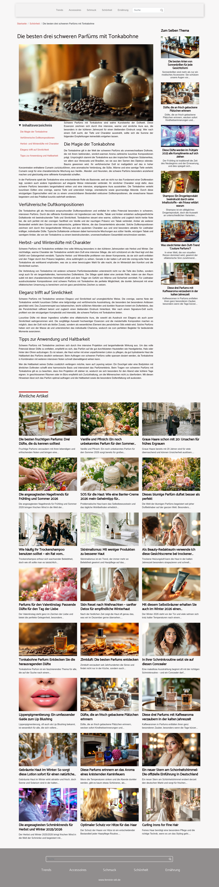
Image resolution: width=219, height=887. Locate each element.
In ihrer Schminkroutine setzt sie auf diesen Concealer (167, 662)
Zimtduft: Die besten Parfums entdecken (109, 660)
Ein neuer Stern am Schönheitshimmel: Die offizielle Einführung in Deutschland (170, 772)
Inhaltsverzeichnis (37, 125)
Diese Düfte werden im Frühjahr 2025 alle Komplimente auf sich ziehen (180, 153)
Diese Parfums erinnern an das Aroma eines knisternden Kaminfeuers (107, 772)
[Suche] (148, 10)
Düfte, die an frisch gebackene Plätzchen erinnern (180, 109)
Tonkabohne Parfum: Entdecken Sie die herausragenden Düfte (47, 662)
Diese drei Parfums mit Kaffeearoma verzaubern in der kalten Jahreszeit (180, 291)
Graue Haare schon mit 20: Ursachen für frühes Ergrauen (170, 442)
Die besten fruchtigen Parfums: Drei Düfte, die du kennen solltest (44, 442)
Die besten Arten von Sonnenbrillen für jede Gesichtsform (180, 64)
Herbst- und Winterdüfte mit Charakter (39, 143)
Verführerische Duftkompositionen (37, 137)
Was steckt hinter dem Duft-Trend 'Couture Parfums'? (180, 247)
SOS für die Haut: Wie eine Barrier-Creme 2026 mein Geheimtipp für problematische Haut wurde (109, 499)
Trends (59, 10)
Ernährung (123, 10)
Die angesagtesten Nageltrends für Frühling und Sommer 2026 (44, 497)
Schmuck (91, 10)
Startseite (22, 23)
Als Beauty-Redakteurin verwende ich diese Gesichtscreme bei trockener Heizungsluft (168, 554)
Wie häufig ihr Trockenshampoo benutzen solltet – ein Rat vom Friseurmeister (41, 554)
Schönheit (107, 10)
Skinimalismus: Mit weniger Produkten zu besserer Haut (107, 552)
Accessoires (75, 10)
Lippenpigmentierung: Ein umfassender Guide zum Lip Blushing (47, 717)
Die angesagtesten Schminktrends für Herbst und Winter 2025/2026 (46, 827)
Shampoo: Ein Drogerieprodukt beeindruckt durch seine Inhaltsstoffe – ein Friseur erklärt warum (180, 201)
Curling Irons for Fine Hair (160, 825)
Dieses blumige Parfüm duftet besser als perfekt (171, 497)
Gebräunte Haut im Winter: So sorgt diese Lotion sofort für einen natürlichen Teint (47, 774)
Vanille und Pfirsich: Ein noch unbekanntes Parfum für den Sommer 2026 (107, 444)
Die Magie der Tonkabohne (34, 131)
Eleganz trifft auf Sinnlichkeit (34, 149)
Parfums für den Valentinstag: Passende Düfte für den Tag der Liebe (47, 607)
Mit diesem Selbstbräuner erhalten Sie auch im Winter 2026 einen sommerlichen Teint (169, 609)
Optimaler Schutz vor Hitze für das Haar (108, 825)
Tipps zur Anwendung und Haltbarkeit (39, 155)
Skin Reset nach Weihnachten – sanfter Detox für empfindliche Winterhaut (108, 607)
